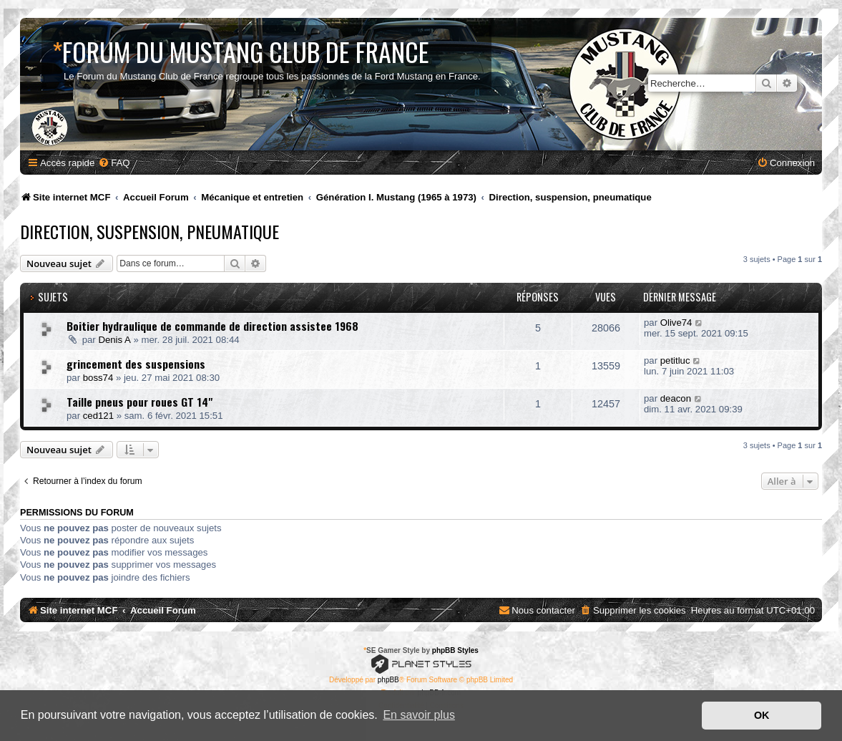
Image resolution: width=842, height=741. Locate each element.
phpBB (388, 680)
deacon (675, 398)
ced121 (98, 415)
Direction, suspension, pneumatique (149, 231)
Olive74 (676, 322)
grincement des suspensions (136, 363)
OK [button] (762, 715)
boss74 (98, 377)
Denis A (114, 339)
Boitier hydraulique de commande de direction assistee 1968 (212, 325)
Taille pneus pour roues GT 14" (139, 401)
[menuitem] (113, 162)
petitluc (675, 360)
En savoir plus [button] (419, 715)
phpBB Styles (455, 650)
